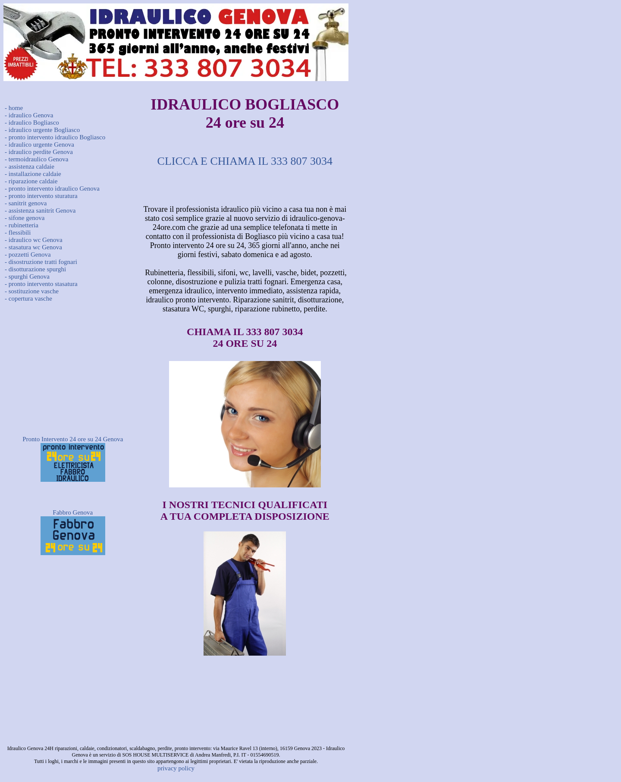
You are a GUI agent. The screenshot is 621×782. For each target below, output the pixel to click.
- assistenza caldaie (29, 166)
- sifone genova (24, 217)
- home (14, 107)
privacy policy (175, 768)
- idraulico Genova (29, 115)
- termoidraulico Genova (36, 159)
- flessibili (18, 232)
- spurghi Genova (27, 276)
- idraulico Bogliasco (32, 122)
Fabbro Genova (73, 512)
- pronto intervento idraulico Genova (52, 188)
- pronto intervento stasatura (41, 283)
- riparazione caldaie (31, 181)
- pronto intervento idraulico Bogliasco (55, 137)
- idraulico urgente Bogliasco (42, 129)
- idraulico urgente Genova (39, 144)
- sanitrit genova (26, 203)
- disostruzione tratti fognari (41, 261)
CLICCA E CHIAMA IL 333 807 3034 (244, 161)
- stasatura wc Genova (33, 247)
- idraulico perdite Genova (39, 151)
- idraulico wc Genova (34, 239)
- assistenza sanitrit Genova (40, 210)
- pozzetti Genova (28, 254)
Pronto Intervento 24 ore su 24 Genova (72, 439)
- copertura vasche (28, 298)
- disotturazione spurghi (35, 269)
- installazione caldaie (33, 173)
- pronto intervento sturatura (41, 195)
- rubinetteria (21, 225)
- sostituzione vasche (32, 291)
